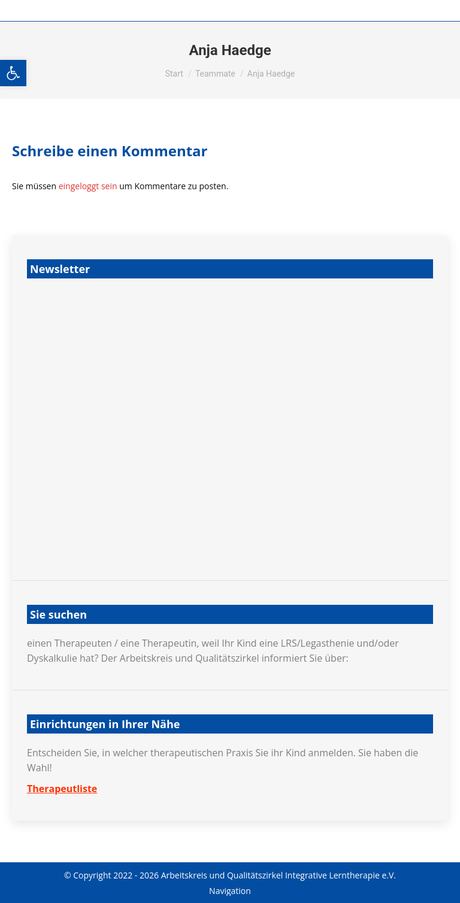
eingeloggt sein (88, 186)
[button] (13, 73)
